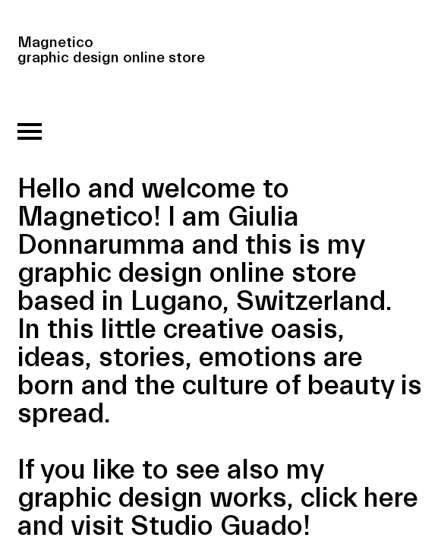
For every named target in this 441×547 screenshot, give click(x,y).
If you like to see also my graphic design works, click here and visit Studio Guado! (217, 498)
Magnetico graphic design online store (111, 41)
